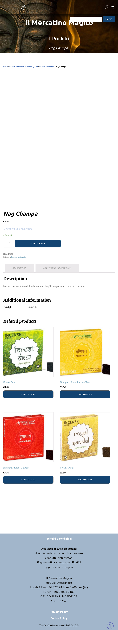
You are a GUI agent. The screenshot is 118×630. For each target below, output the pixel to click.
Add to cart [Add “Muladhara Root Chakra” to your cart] (28, 479)
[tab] (19, 268)
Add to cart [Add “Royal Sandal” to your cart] (85, 479)
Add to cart (37, 243)
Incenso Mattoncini (46, 66)
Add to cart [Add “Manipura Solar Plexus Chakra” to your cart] (85, 394)
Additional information (58, 268)
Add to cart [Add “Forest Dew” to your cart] (28, 394)
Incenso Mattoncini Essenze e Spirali (23, 66)
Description (20, 268)
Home (5, 66)
